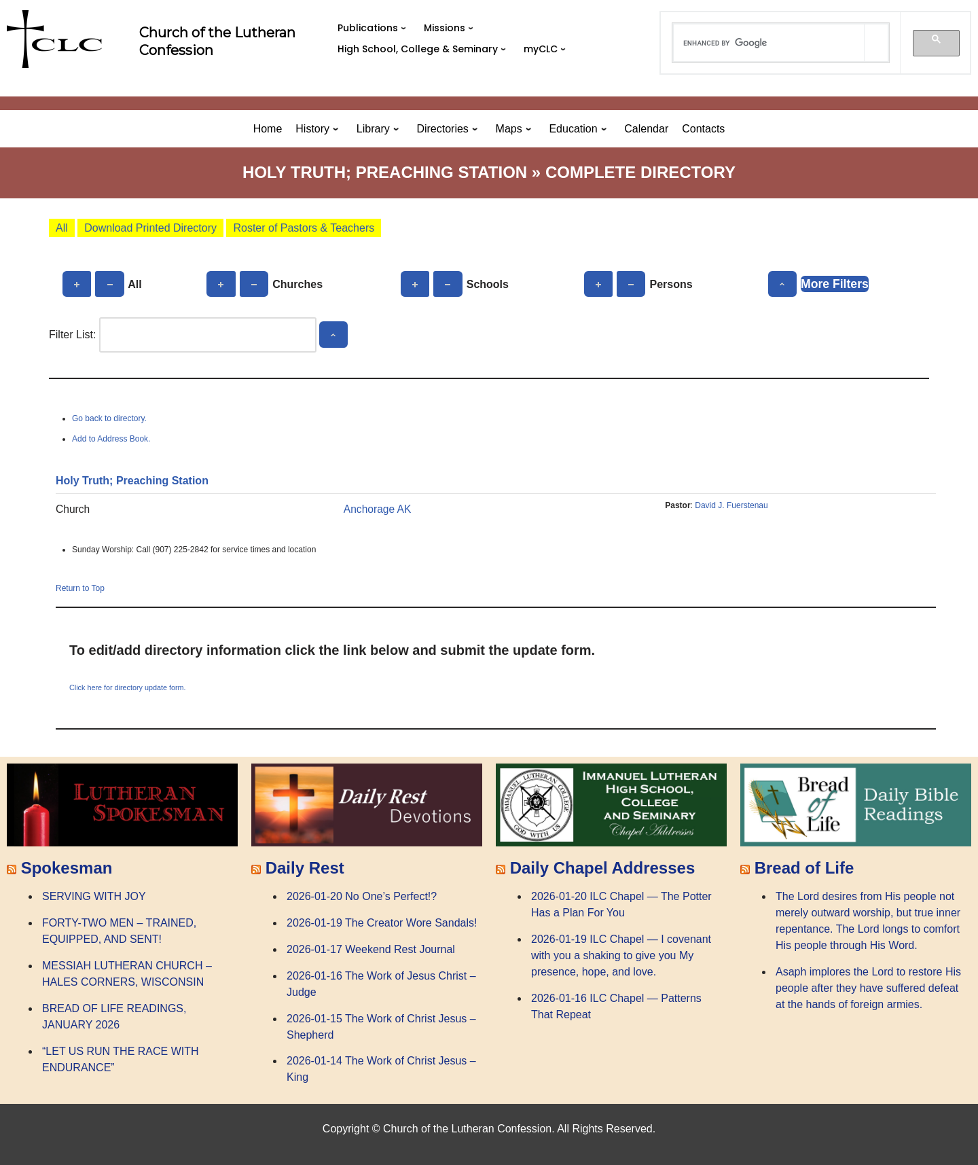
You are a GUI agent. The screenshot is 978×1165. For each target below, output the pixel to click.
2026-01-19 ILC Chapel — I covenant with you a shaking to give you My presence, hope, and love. (621, 955)
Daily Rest (305, 868)
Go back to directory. (109, 418)
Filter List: (72, 334)
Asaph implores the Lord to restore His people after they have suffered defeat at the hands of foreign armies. (868, 988)
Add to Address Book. (111, 439)
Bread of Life (804, 868)
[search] (768, 43)
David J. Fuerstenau (731, 505)
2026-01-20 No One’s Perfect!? (362, 896)
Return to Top (80, 588)
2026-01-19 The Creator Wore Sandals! (382, 923)
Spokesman (67, 868)
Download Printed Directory (150, 228)
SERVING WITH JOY (94, 896)
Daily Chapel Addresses (602, 868)
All (62, 228)
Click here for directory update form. (127, 687)
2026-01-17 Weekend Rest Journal (371, 949)
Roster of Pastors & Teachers (303, 228)
